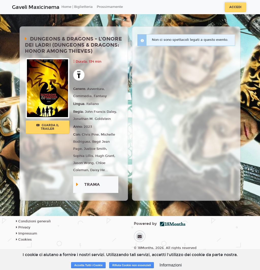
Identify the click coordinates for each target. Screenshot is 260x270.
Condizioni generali (33, 221)
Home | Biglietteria (77, 7)
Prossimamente (110, 7)
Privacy (23, 227)
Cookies (24, 240)
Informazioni (170, 265)
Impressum (26, 233)
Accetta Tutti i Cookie (88, 265)
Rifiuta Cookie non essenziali (131, 265)
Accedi (235, 7)
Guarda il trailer (47, 127)
